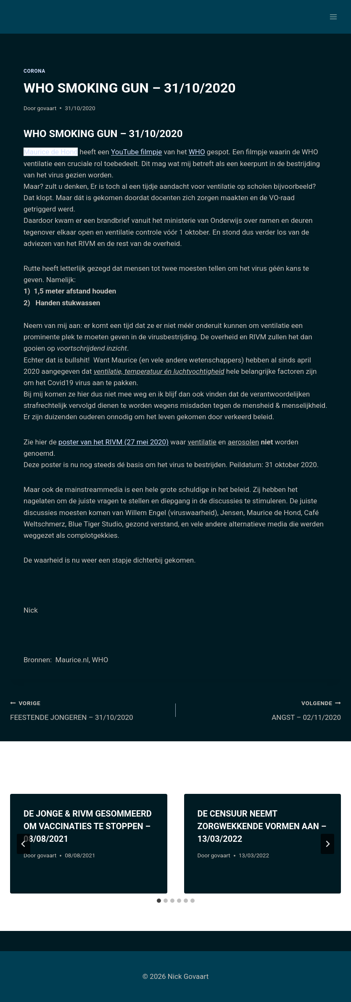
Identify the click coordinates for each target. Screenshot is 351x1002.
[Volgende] (327, 844)
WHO (197, 152)
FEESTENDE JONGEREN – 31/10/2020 (89, 709)
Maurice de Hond (51, 152)
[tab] (159, 901)
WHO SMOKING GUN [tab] (103, 134)
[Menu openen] (333, 16)
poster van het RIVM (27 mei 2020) (113, 442)
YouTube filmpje (136, 152)
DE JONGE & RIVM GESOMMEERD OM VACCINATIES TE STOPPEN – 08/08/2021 (88, 826)
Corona (34, 71)
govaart (46, 108)
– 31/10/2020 (149, 134)
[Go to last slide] (23, 844)
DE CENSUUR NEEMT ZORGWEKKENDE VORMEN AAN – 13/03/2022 (262, 826)
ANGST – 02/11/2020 (262, 709)
